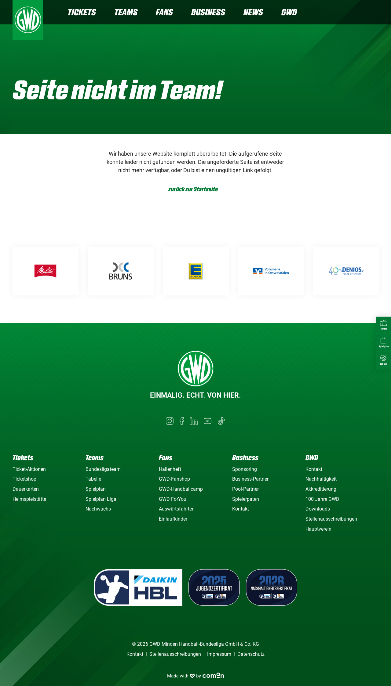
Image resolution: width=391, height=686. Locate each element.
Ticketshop (24, 479)
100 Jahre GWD (322, 499)
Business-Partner (250, 479)
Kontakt (240, 509)
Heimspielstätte (29, 499)
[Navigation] (373, 13)
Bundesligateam (103, 469)
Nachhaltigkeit (321, 479)
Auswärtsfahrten (177, 509)
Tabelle (93, 479)
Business (208, 12)
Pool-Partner (245, 489)
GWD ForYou (172, 499)
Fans (164, 12)
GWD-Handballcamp (181, 489)
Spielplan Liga (101, 499)
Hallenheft (170, 469)
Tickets (82, 12)
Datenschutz (251, 654)
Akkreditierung (320, 489)
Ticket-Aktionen (29, 469)
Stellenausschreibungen (331, 519)
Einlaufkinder (173, 519)
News (253, 12)
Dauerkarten (26, 489)
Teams (125, 12)
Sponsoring (244, 469)
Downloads (317, 509)
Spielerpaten (245, 499)
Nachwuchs (98, 509)
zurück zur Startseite (193, 189)
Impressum (219, 654)
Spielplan (96, 489)
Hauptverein (318, 529)
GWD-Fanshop (174, 479)
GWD (289, 12)
